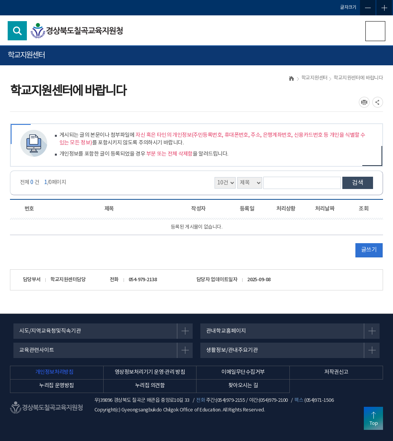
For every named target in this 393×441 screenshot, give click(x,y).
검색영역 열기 (17, 30)
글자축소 (367, 7)
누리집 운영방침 (56, 386)
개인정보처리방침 (54, 372)
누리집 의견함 (150, 386)
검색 (357, 182)
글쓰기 (368, 250)
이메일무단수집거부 (242, 372)
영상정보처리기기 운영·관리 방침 (150, 372)
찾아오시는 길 (243, 386)
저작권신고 (336, 372)
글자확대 (384, 7)
